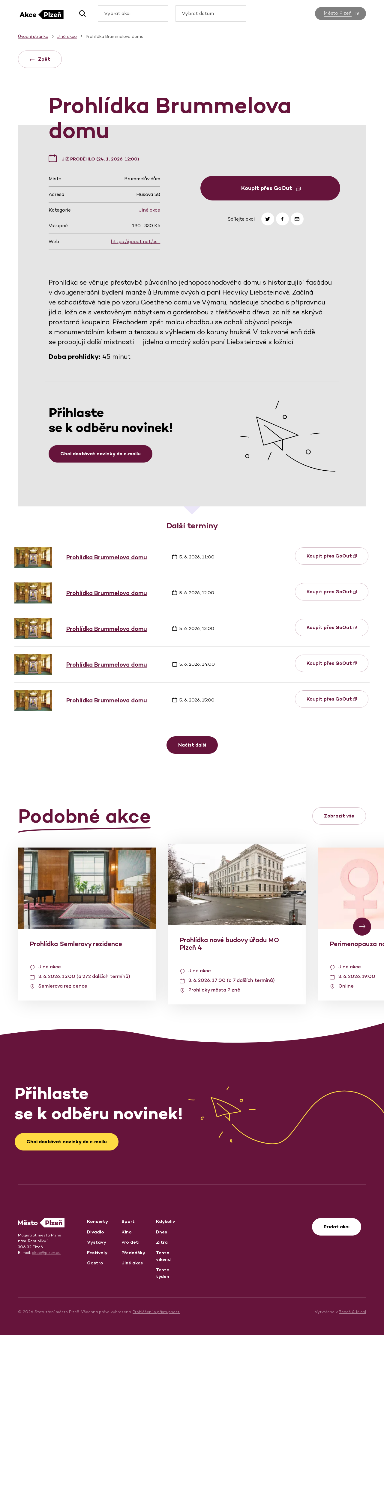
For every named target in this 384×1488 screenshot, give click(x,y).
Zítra (162, 1395)
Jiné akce (149, 363)
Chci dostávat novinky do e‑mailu (100, 607)
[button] (80, 13)
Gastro (95, 1416)
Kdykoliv (165, 1374)
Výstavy (96, 1395)
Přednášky (133, 1406)
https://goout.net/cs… (135, 395)
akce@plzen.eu (46, 1405)
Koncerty (97, 1374)
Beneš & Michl (352, 1465)
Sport (128, 1374)
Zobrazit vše (339, 969)
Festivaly (97, 1406)
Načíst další (192, 898)
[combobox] (133, 13)
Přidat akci (337, 1380)
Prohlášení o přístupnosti (156, 1465)
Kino (127, 1385)
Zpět (40, 59)
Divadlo (95, 1385)
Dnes (161, 1385)
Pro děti (131, 1395)
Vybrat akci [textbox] (117, 13)
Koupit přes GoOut (271, 341)
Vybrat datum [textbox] (198, 13)
